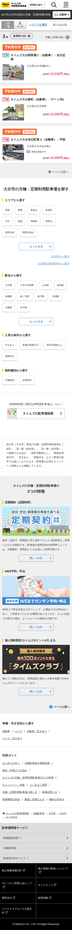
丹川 (7, 221)
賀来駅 (60, 285)
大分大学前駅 (27, 285)
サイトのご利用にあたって (17, 883)
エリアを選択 (39, 24)
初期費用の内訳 (11, 799)
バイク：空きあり (12, 738)
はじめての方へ (11, 763)
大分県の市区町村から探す (53, 263)
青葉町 (49, 210)
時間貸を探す (36, 5)
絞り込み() (60, 24)
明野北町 (9, 232)
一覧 (8, 26)
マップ (20, 26)
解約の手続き (56, 799)
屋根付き (9, 356)
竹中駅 (23, 307)
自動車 (6, 731)
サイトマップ (45, 885)
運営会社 (7, 897)
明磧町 (34, 221)
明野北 (49, 221)
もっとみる (36, 246)
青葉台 (34, 210)
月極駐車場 (9, 848)
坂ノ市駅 (24, 296)
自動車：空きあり (37, 731)
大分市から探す (60, 256)
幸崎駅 (8, 296)
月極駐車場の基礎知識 (37, 763)
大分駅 (8, 285)
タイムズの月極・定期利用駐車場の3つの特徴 (28, 777)
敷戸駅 (40, 296)
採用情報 (43, 897)
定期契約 (27, 380)
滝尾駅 (8, 307)
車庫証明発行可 (30, 345)
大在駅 (45, 285)
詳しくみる (36, 558)
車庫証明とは (49, 792)
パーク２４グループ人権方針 (17, 910)
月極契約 (9, 380)
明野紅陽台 (28, 232)
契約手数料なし (55, 345)
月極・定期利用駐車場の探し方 (19, 792)
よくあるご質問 (38, 784)
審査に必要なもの (35, 799)
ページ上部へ (60, 171)
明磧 (20, 221)
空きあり (9, 345)
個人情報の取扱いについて (53, 868)
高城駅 (55, 296)
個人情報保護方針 (12, 870)
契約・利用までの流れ (14, 770)
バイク (18, 731)
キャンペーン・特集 (13, 784)
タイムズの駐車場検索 (38, 413)
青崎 (7, 210)
